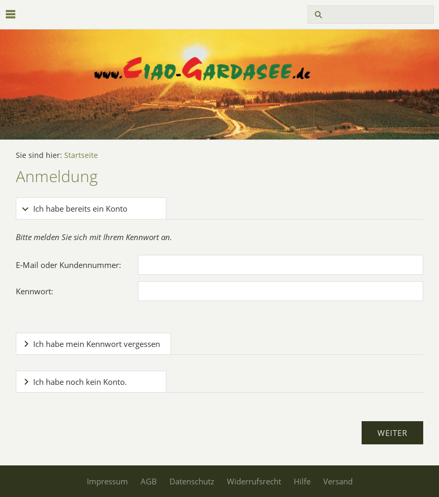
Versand (338, 481)
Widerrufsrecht (254, 481)
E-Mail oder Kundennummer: (68, 265)
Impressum (107, 481)
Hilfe (302, 481)
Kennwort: (34, 291)
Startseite (81, 155)
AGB (149, 481)
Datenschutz (191, 481)
